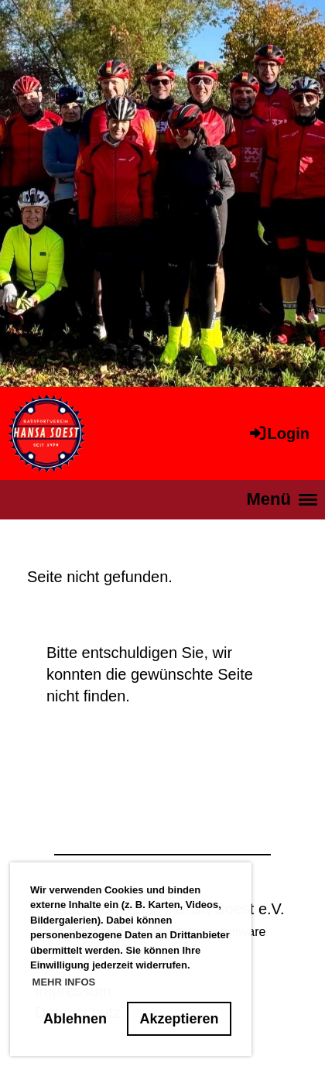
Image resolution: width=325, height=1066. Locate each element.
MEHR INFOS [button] (64, 982)
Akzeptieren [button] (179, 1019)
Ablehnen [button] (75, 1019)
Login (279, 433)
